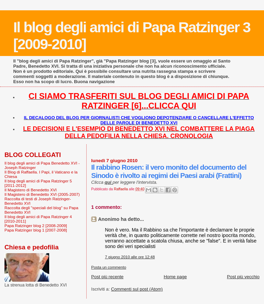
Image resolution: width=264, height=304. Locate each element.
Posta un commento (108, 267)
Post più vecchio (243, 276)
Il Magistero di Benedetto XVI (30, 190)
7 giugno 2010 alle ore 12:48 (130, 257)
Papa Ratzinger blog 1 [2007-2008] (35, 230)
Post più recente (107, 276)
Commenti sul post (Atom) (137, 289)
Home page (175, 276)
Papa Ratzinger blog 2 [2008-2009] (35, 225)
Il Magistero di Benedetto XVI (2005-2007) (42, 194)
